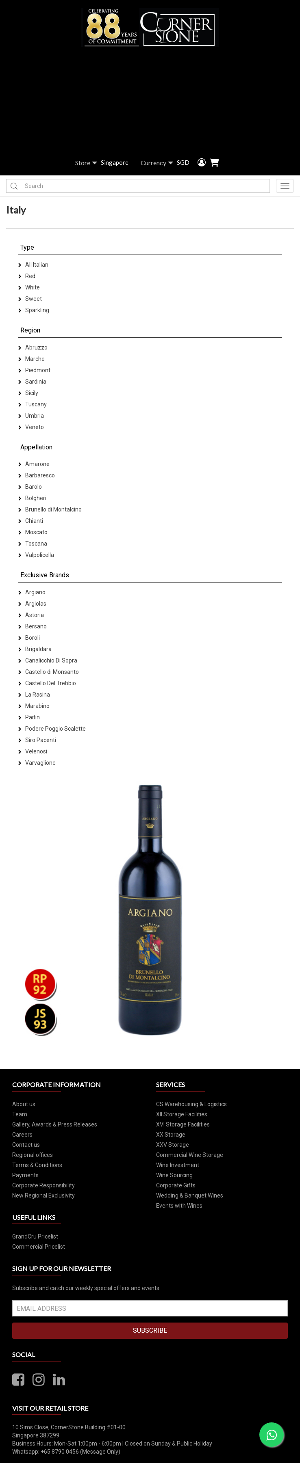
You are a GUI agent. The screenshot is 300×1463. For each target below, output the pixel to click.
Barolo (30, 486)
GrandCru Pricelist (35, 1236)
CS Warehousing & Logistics (191, 1104)
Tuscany (32, 404)
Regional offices (32, 1155)
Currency (157, 163)
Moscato (33, 532)
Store (86, 163)
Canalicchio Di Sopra (47, 660)
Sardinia (32, 381)
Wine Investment (177, 1165)
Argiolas (32, 603)
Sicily (28, 393)
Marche (31, 359)
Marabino (34, 706)
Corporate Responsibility (43, 1185)
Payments (25, 1175)
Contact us (26, 1144)
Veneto (31, 427)
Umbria (31, 415)
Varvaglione (37, 763)
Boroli (29, 637)
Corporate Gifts (176, 1185)
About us (23, 1104)
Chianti (30, 521)
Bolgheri (32, 498)
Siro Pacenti (37, 740)
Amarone (34, 464)
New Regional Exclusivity (43, 1195)
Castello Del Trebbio (47, 683)
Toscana (32, 543)
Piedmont (34, 370)
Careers (22, 1134)
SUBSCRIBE (150, 1330)
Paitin (29, 717)
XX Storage (170, 1134)
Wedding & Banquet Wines (189, 1195)
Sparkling (33, 310)
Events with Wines (179, 1205)
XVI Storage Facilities (183, 1124)
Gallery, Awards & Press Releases (54, 1124)
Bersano (32, 626)
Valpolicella (36, 555)
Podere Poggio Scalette (52, 728)
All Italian (33, 264)
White (29, 287)
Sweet (30, 299)
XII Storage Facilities (181, 1114)
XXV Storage (172, 1144)
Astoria (31, 615)
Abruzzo (33, 347)
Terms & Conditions (37, 1165)
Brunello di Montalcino (50, 509)
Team (19, 1114)
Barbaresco (36, 475)
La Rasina (34, 694)
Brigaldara (35, 649)
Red (26, 276)
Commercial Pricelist (38, 1246)
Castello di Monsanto (48, 672)
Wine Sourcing (174, 1175)
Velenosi (32, 751)
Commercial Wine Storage (189, 1155)
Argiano (32, 592)
